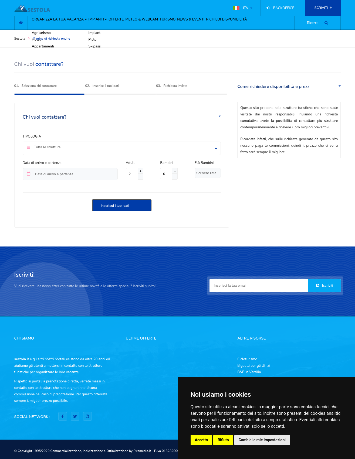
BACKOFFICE (283, 8)
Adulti (132, 162)
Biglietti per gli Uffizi (253, 365)
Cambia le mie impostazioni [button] (262, 440)
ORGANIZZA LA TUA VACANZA (46, 35)
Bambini (166, 162)
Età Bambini (204, 162)
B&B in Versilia (249, 372)
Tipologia (32, 136)
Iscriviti (324, 285)
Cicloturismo (247, 359)
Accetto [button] (201, 440)
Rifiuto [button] (223, 440)
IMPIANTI (91, 35)
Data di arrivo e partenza (42, 162)
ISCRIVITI (323, 8)
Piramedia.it (142, 451)
